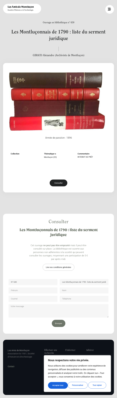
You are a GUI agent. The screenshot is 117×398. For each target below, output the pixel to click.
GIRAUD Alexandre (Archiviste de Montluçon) (58, 55)
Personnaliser (57, 385)
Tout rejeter (77, 385)
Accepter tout (97, 385)
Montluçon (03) (50, 157)
